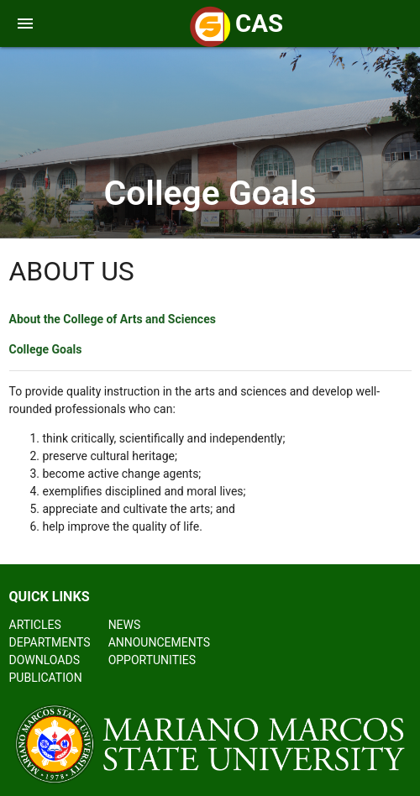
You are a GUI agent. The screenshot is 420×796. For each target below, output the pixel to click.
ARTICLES (35, 624)
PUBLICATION (45, 677)
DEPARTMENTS (50, 642)
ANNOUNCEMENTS (159, 642)
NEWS (124, 624)
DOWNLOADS (44, 660)
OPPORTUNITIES (152, 660)
